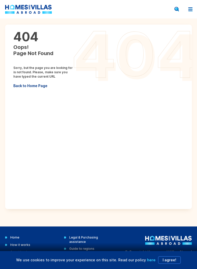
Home (14, 237)
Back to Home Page (30, 86)
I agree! (169, 260)
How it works (20, 245)
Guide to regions (81, 249)
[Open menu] (190, 9)
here (151, 260)
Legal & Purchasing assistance (83, 239)
